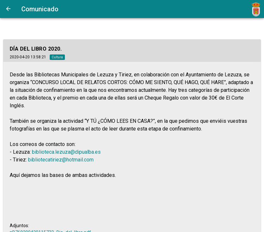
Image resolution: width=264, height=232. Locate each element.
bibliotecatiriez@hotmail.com (61, 160)
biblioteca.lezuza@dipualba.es (66, 152)
